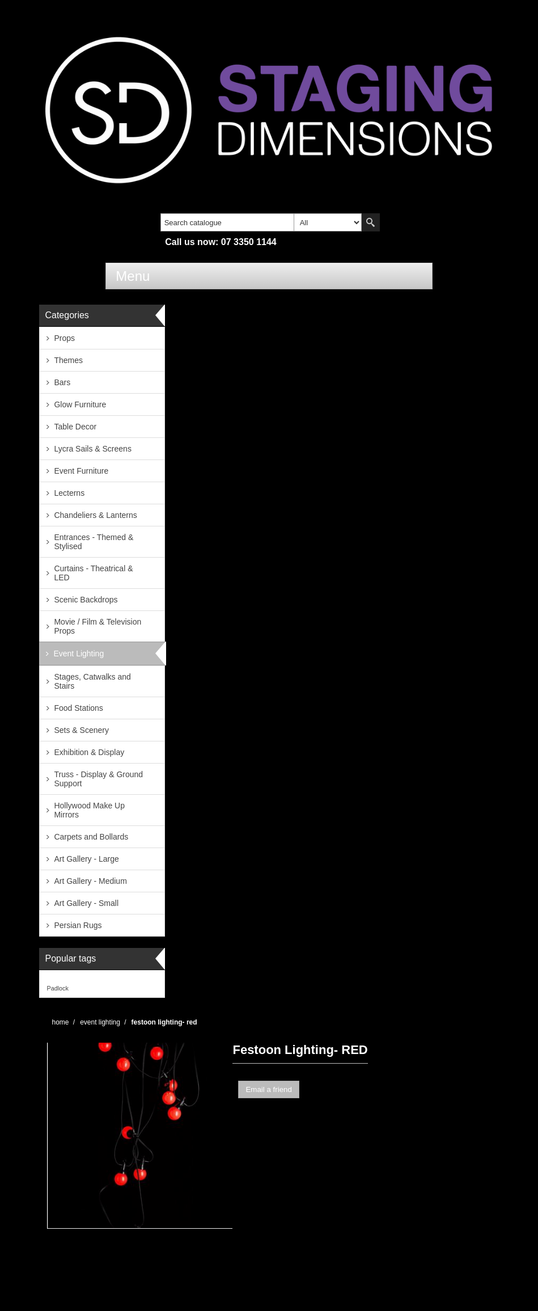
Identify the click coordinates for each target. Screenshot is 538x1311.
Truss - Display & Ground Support (98, 779)
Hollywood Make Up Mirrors (89, 810)
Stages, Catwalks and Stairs (92, 681)
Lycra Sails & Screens (92, 448)
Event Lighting (78, 653)
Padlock (57, 988)
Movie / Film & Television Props (97, 626)
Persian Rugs (77, 925)
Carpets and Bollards (91, 836)
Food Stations (78, 708)
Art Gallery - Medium (90, 881)
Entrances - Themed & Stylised (93, 542)
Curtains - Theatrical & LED (93, 573)
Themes (68, 360)
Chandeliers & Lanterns (95, 515)
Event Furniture (81, 470)
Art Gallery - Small (86, 903)
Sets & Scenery (81, 730)
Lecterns (69, 493)
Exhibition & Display (89, 752)
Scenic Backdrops (85, 599)
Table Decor (75, 426)
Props (64, 338)
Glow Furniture (80, 404)
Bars (62, 382)
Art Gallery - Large (86, 858)
